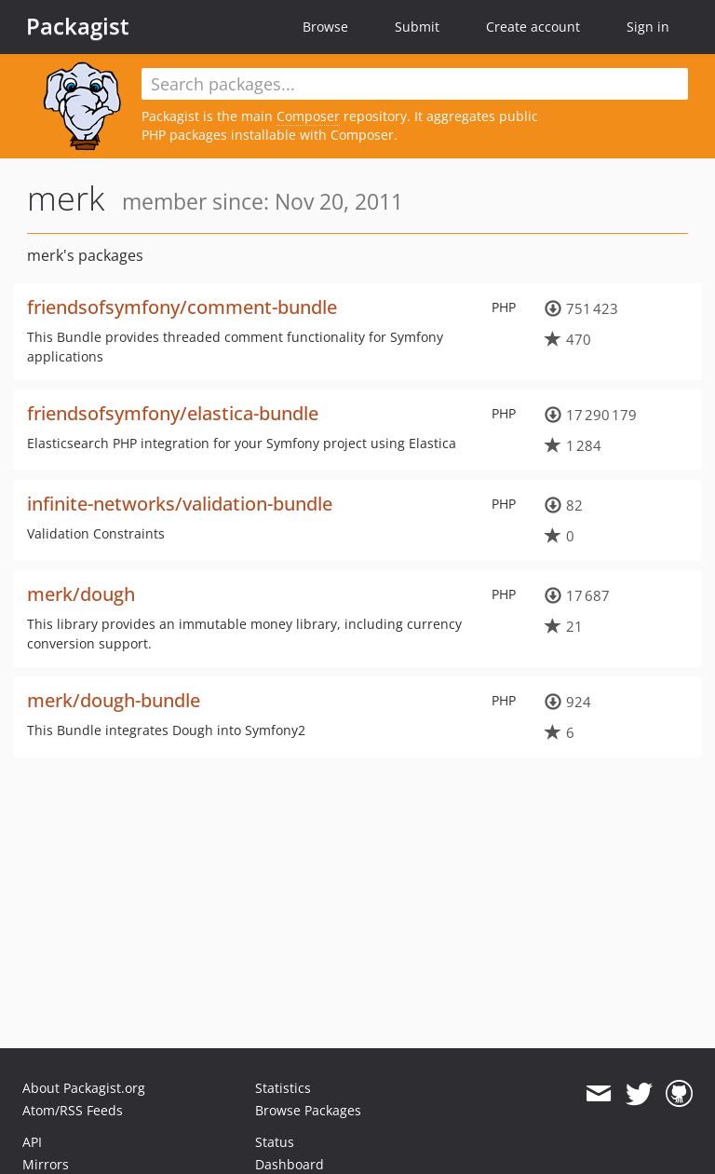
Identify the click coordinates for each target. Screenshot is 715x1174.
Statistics (283, 1088)
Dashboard (289, 1164)
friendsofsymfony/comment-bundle (182, 307)
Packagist (77, 26)
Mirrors (45, 1164)
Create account (533, 26)
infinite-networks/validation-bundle (179, 503)
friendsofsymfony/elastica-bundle (172, 413)
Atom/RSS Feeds (72, 1110)
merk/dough (81, 594)
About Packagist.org (83, 1088)
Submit (417, 26)
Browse (325, 26)
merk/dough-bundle (113, 700)
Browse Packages (308, 1110)
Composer (308, 116)
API (32, 1142)
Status (274, 1142)
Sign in (648, 26)
